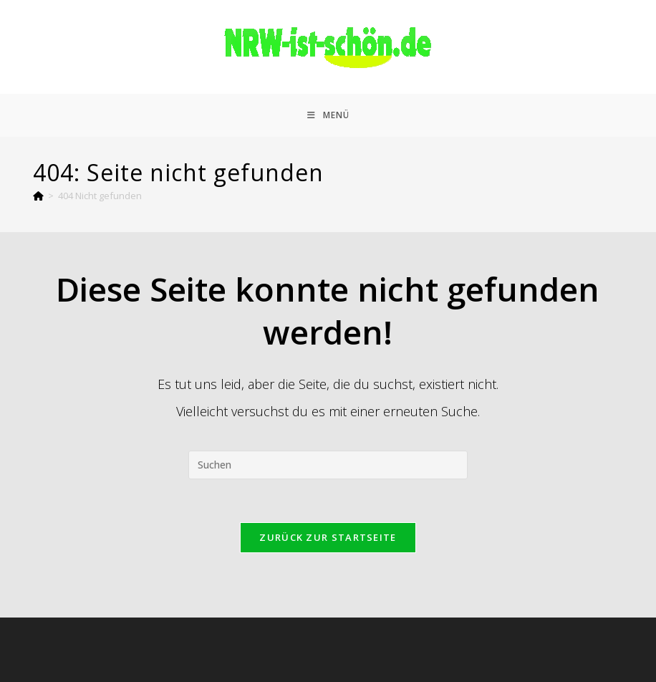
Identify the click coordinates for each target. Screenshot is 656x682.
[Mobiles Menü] (328, 115)
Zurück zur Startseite (327, 537)
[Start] (38, 195)
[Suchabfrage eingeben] (328, 465)
